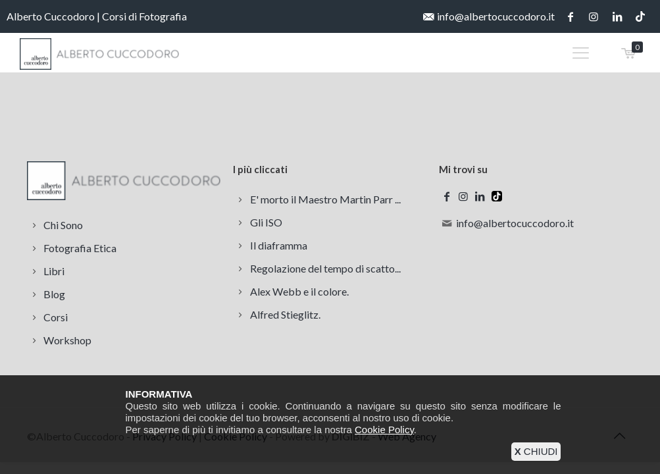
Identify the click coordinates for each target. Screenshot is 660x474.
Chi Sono (63, 225)
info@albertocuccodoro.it (496, 16)
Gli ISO (266, 222)
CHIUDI (536, 451)
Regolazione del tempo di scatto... (325, 268)
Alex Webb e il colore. (299, 291)
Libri (53, 271)
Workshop (67, 340)
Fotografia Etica (79, 248)
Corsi (55, 317)
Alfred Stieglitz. (285, 314)
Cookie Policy (384, 429)
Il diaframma (278, 245)
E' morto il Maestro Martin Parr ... (325, 199)
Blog (54, 294)
